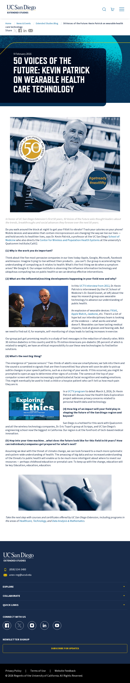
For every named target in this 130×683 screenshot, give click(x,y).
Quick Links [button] (10, 605)
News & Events (24, 23)
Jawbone (92, 314)
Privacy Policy (13, 671)
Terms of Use (38, 671)
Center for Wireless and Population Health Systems (70, 240)
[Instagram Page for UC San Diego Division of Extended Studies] (32, 625)
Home (8, 23)
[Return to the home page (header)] (21, 9)
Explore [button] (8, 587)
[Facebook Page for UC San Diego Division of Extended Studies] (7, 625)
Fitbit (113, 310)
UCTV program (76, 391)
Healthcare (25, 521)
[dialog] (120, 673)
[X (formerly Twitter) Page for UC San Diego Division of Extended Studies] (19, 625)
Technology (39, 521)
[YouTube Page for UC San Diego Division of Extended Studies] (57, 625)
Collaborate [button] (11, 596)
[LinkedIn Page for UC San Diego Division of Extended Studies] (44, 625)
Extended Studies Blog (47, 23)
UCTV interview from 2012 (94, 286)
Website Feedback (65, 671)
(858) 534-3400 (14, 569)
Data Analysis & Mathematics (68, 521)
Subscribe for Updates (65, 648)
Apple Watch (78, 314)
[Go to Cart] (112, 9)
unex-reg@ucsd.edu (17, 575)
